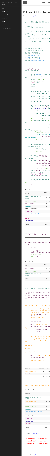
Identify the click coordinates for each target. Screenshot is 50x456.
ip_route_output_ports (42, 340)
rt (42, 81)
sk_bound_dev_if (43, 105)
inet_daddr (38, 169)
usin (46, 76)
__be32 (32, 83)
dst (46, 179)
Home (3, 8)
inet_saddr (44, 107)
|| (38, 326)
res (34, 247)
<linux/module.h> (37, 50)
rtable (38, 81)
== (43, 134)
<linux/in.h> (35, 54)
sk (41, 102)
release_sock (34, 254)
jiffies (44, 176)
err (34, 86)
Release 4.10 (5, 15)
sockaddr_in (40, 76)
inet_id (37, 176)
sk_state (36, 172)
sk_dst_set (34, 179)
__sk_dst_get (39, 324)
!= (46, 96)
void (26, 305)
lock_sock (33, 251)
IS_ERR (35, 131)
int (26, 69)
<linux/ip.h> (35, 52)
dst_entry (39, 314)
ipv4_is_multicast (39, 109)
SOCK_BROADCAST (32, 146)
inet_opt (33, 335)
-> (37, 96)
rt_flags (40, 145)
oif (34, 84)
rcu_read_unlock (41, 330)
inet (45, 74)
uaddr (27, 71)
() (41, 321)
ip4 (48, 119)
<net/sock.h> (35, 57)
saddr (37, 83)
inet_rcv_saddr (44, 160)
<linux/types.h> (36, 49)
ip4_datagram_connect (34, 242)
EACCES (44, 150)
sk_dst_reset (34, 102)
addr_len (36, 71)
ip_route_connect (40, 121)
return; (39, 331)
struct (46, 69)
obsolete (47, 326)
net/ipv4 (33, 16)
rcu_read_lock (35, 321)
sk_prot (44, 164)
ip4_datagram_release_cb (36, 305)
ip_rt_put (39, 148)
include (27, 49)
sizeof (44, 91)
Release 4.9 (4, 18)
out (41, 140)
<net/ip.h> (35, 55)
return (38, 93)
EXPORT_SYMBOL (29, 234)
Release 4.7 (4, 25)
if (31, 91)
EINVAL (44, 93)
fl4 (43, 79)
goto (37, 140)
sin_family (41, 96)
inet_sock (39, 74)
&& (41, 336)
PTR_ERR (43, 133)
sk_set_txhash (35, 174)
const (32, 309)
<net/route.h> (36, 59)
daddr (37, 312)
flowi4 (38, 79)
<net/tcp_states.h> (37, 61)
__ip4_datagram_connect (35, 69)
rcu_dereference (44, 335)
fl (44, 119)
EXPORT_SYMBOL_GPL (31, 385)
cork (41, 119)
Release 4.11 (5, 11)
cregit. (34, 455)
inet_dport (38, 170)
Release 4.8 (4, 21)
